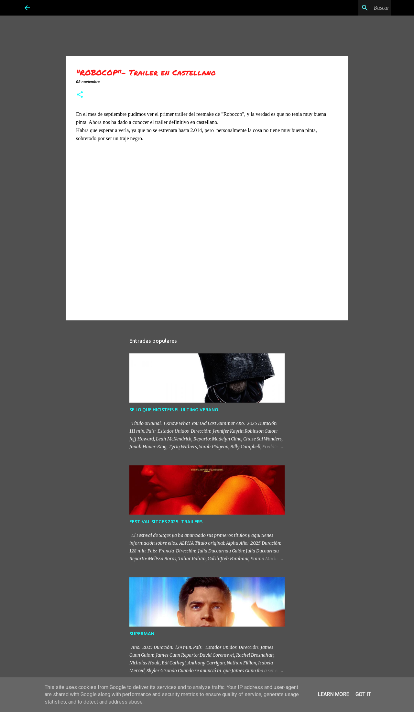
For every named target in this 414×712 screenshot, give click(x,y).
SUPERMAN (141, 633)
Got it (363, 694)
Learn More (333, 694)
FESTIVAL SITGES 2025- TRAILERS (165, 521)
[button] (80, 95)
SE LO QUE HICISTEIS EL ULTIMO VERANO (173, 409)
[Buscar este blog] (357, 8)
